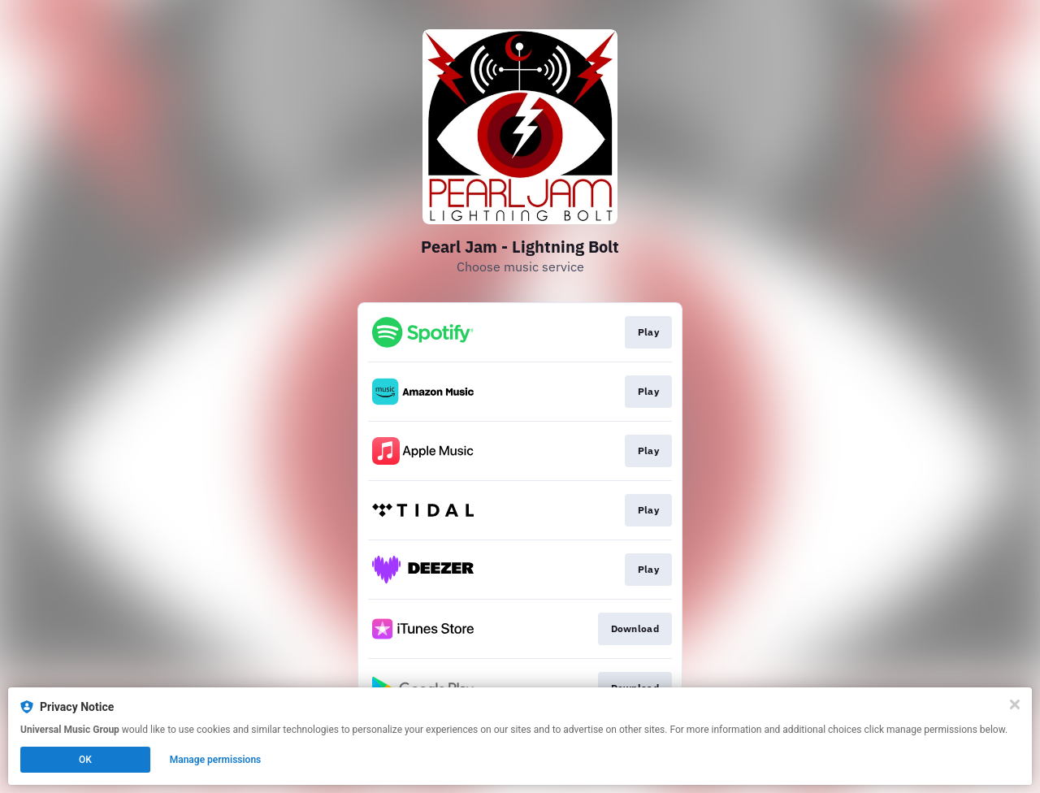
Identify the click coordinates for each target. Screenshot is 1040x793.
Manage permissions (216, 759)
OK (85, 759)
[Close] (1015, 704)
